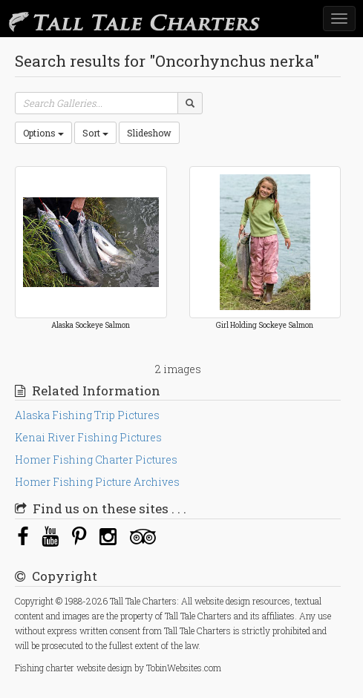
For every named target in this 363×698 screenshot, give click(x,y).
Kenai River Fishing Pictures (88, 437)
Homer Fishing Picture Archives (97, 482)
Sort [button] (95, 133)
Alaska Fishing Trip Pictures (87, 415)
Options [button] (43, 133)
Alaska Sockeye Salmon (90, 325)
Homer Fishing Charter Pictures (96, 459)
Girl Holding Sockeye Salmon (264, 325)
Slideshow (149, 133)
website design (104, 668)
